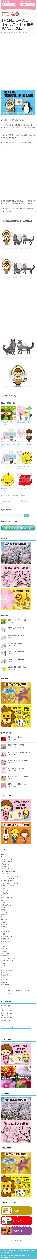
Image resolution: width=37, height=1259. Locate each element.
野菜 (2, 977)
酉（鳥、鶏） (5, 975)
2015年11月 (5, 1015)
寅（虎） (4, 927)
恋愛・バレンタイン (7, 936)
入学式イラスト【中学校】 (8, 468)
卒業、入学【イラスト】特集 (7, 423)
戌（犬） (4, 939)
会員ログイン (25, 1255)
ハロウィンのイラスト (8, 883)
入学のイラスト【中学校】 (24, 445)
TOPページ (4, 1255)
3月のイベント (5, 861)
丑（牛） (4, 888)
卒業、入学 (4, 905)
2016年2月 (4, 1008)
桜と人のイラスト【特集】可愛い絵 (19, 753)
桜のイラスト (5, 953)
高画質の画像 (5, 985)
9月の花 (3, 869)
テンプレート (5, 881)
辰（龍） (4, 972)
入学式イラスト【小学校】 (8, 445)
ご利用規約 (11, 1255)
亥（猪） (4, 890)
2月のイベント (5, 859)
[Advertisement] (18, 62)
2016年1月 (4, 1010)
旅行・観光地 (5, 941)
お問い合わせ (4, 1257)
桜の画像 (4, 956)
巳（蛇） (4, 929)
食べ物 (3, 982)
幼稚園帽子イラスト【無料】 (7, 490)
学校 (2, 924)
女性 (2, 919)
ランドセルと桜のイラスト (24, 490)
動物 (2, 900)
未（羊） (4, 946)
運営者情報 (18, 1255)
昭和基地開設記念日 (22, 495)
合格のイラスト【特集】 (15, 737)
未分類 (3, 948)
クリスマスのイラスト (8, 876)
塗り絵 (3, 912)
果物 (2, 951)
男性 (2, 963)
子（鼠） (4, 922)
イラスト (31, 32)
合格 (2, 910)
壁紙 (2, 915)
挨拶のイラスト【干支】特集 (17, 784)
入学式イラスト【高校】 (15, 643)
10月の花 (4, 854)
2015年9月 (4, 1020)
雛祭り (3, 980)
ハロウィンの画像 (6, 886)
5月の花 (3, 866)
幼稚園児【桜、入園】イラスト (24, 468)
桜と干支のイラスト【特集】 (17, 768)
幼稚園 (3, 934)
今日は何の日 (5, 893)
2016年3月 (4, 1006)
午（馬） (4, 903)
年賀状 (3, 932)
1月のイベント (25, 32)
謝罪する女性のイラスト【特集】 (18, 776)
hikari (4, 32)
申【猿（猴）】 (6, 960)
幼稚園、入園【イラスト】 (24, 423)
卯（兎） (4, 907)
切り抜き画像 (5, 898)
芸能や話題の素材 (6, 970)
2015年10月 (5, 1018)
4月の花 (3, 864)
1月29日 (5, 495)
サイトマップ (12, 1257)
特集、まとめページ (7, 958)
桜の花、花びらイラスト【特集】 (18, 760)
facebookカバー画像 (7, 871)
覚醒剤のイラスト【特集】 (16, 745)
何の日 (15, 495)
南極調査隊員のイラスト (27, 501)
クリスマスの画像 (6, 878)
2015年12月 (5, 1013)
